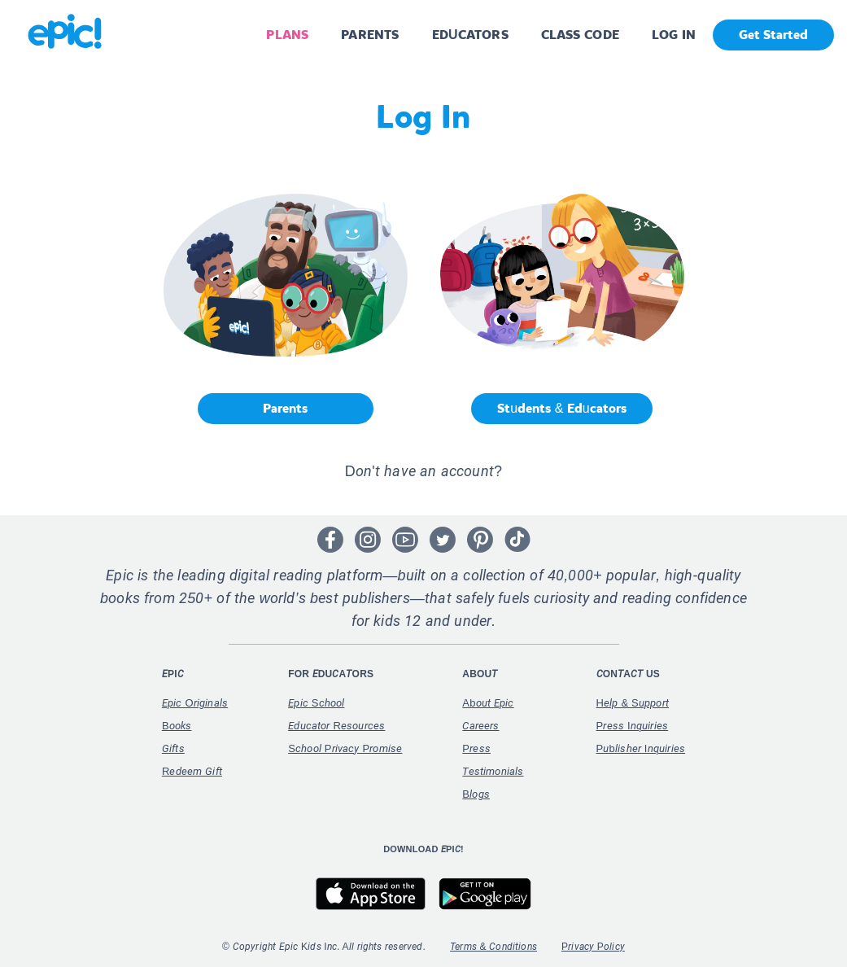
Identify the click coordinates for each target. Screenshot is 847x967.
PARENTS (370, 34)
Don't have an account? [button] (423, 470)
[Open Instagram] (368, 540)
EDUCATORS (470, 34)
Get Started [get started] (773, 34)
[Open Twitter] (443, 540)
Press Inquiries (632, 726)
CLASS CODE (580, 34)
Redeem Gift (192, 771)
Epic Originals (195, 703)
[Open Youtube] (405, 540)
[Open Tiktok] (517, 540)
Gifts (173, 748)
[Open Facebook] (330, 540)
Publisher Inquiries (641, 748)
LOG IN (674, 34)
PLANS (287, 34)
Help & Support (632, 703)
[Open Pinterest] (480, 540)
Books (177, 726)
